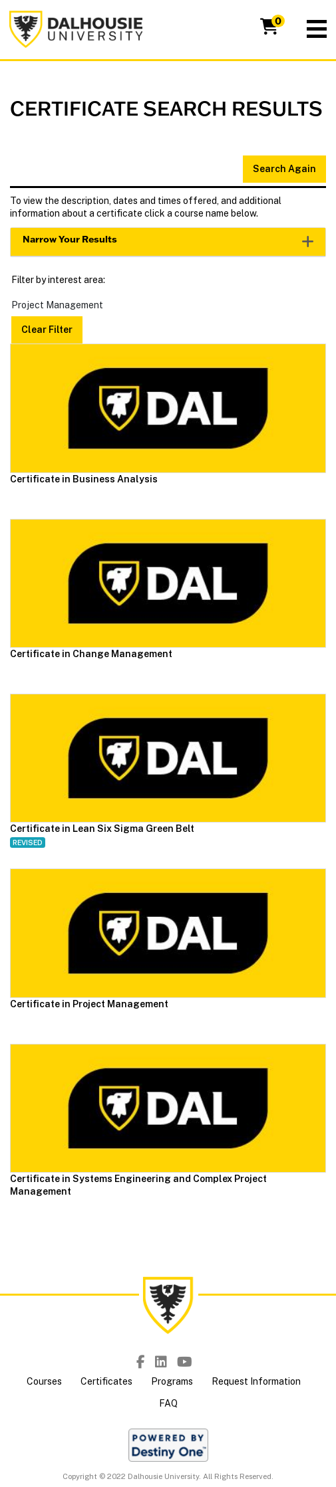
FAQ (168, 1403)
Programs (172, 1381)
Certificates (106, 1381)
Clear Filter (47, 329)
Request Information (256, 1381)
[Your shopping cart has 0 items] (270, 29)
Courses (44, 1381)
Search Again (284, 168)
